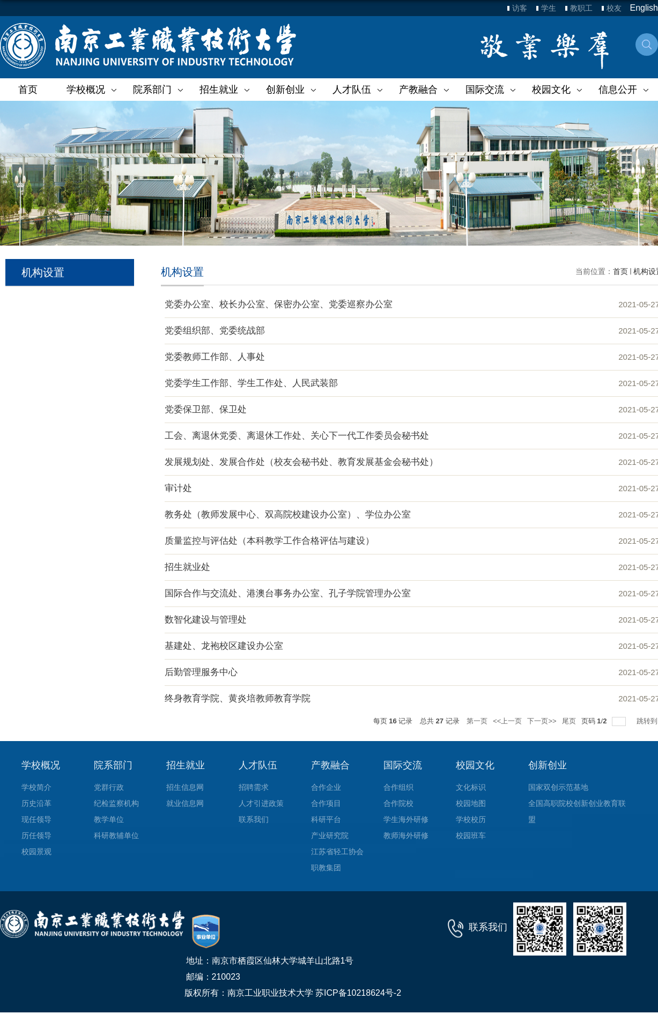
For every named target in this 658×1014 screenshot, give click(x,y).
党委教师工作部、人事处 (215, 357)
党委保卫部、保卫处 (206, 409)
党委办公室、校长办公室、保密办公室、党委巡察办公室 (279, 304)
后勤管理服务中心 (201, 672)
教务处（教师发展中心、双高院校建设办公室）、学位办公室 (288, 514)
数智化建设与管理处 (206, 620)
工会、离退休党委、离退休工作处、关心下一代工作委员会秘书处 (297, 436)
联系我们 (488, 927)
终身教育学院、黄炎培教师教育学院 (237, 698)
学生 (548, 8)
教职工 (581, 8)
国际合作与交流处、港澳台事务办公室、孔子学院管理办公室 (288, 593)
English (644, 7)
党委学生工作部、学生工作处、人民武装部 (251, 383)
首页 (28, 89)
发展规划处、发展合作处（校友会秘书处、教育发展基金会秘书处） (301, 462)
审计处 (178, 488)
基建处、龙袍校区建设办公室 (224, 646)
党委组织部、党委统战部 (215, 330)
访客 (519, 8)
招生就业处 (187, 567)
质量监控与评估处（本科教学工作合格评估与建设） (269, 541)
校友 (614, 8)
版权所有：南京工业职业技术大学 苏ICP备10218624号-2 (293, 992)
